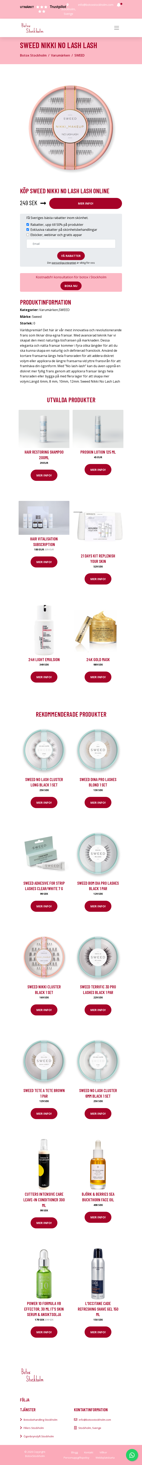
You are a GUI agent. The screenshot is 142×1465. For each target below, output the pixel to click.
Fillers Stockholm (34, 1428)
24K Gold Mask (98, 659)
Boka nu (71, 286)
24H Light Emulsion (44, 659)
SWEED (79, 55)
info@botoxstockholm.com (95, 5)
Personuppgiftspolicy (76, 1457)
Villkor (103, 1452)
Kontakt (88, 1452)
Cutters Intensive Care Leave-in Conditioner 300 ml (44, 1199)
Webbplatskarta (105, 1457)
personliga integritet (64, 262)
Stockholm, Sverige (89, 1428)
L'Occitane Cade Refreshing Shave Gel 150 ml (98, 1309)
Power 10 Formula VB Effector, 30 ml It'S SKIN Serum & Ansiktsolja (44, 1309)
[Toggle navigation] (116, 28)
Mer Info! (85, 203)
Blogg (74, 1452)
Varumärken (60, 55)
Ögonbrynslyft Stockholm (39, 1436)
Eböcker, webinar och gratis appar (56, 235)
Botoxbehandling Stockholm (40, 1419)
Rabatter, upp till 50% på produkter (56, 224)
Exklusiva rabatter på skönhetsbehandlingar (63, 229)
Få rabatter (71, 256)
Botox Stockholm (33, 55)
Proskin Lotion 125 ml (98, 451)
